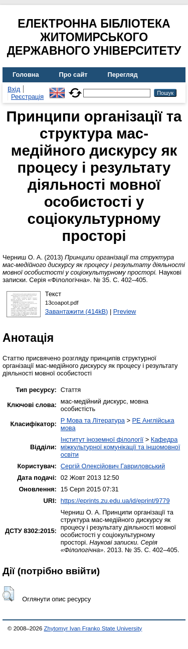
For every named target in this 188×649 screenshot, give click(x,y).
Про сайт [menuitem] (73, 74)
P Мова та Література (93, 420)
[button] (8, 593)
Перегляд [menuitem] (123, 74)
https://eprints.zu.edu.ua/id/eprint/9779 (115, 500)
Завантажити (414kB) (76, 311)
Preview (124, 311)
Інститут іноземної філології (102, 439)
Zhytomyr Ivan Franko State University (93, 628)
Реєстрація (27, 96)
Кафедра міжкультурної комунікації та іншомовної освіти (120, 447)
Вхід (14, 89)
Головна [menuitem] (26, 74)
